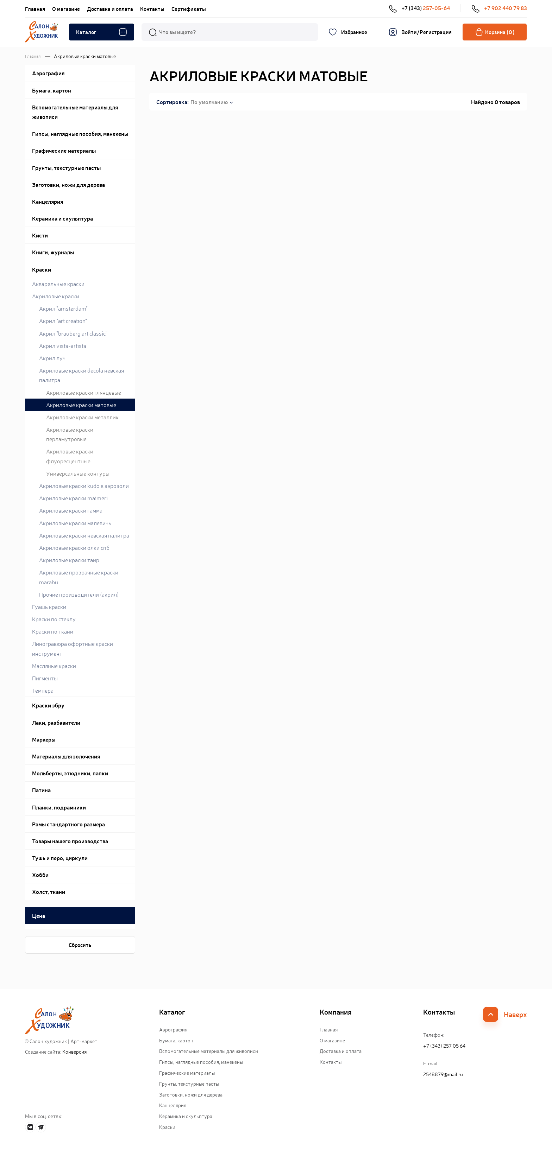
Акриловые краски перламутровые (69, 434)
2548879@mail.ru (443, 1074)
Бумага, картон (176, 1040)
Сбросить (80, 944)
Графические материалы (187, 1072)
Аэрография (173, 1029)
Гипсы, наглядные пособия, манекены (201, 1062)
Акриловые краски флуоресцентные (69, 455)
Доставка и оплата (110, 8)
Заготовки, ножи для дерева (190, 1094)
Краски (167, 1127)
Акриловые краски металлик (82, 417)
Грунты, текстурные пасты (189, 1083)
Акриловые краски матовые (81, 404)
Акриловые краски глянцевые (83, 392)
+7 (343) (419, 8)
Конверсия (74, 1051)
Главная (35, 8)
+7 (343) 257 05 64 (444, 1045)
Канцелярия (172, 1105)
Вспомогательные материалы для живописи (208, 1051)
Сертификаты (188, 8)
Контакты (152, 8)
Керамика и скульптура (185, 1116)
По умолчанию (209, 102)
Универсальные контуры (77, 473)
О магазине (66, 8)
